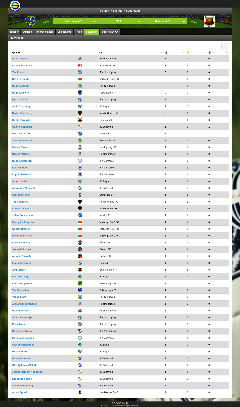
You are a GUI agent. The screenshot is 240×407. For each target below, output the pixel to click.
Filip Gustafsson (21, 133)
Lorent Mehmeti (21, 208)
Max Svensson (20, 310)
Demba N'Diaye (21, 154)
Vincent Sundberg (22, 385)
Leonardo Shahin (22, 378)
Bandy (187, 3)
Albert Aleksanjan (22, 317)
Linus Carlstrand (22, 263)
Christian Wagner (22, 65)
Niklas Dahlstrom (22, 235)
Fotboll (72, 3)
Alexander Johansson (25, 303)
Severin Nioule (20, 79)
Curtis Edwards (21, 120)
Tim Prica (17, 72)
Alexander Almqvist (23, 188)
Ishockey (87, 3)
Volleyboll (152, 3)
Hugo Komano (20, 92)
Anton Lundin (20, 181)
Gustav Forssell (21, 358)
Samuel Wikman (21, 249)
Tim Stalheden (20, 290)
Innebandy (171, 3)
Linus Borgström (22, 283)
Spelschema (64, 32)
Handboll (136, 3)
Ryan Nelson (19, 99)
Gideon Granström (23, 344)
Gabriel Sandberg (22, 126)
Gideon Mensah (21, 194)
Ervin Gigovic (20, 58)
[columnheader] (43, 52)
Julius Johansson (22, 215)
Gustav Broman (21, 228)
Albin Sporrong (21, 106)
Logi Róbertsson (22, 174)
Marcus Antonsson (23, 338)
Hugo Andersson (22, 160)
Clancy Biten (19, 147)
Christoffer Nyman (22, 331)
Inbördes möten (45, 32)
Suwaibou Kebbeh (22, 140)
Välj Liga (52, 3)
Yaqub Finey (19, 297)
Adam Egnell (19, 392)
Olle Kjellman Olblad (24, 365)
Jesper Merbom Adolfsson (27, 371)
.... (225, 46)
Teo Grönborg (20, 201)
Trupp (78, 32)
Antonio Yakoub (21, 256)
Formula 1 (119, 3)
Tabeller (14, 32)
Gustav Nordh (20, 351)
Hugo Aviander (20, 86)
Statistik (27, 32)
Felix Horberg (20, 276)
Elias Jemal (19, 324)
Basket (103, 3)
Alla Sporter (203, 3)
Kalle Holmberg (21, 242)
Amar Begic (19, 269)
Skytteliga (91, 32)
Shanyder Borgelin (23, 222)
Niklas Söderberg (22, 113)
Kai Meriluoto (20, 167)
